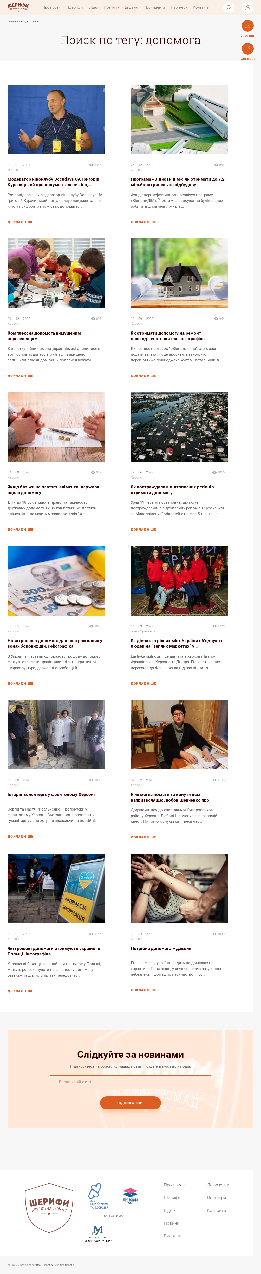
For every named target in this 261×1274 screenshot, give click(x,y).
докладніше (20, 223)
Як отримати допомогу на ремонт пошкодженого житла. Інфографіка (168, 336)
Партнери (181, 8)
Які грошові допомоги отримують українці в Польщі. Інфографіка (54, 952)
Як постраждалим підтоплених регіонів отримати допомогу (172, 490)
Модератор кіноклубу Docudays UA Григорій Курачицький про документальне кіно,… (53, 183)
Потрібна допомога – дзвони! (162, 949)
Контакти (203, 8)
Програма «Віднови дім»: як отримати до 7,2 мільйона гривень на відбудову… (178, 183)
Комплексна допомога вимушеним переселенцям (44, 336)
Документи (157, 8)
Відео (95, 8)
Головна (14, 22)
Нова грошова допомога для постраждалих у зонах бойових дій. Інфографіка (55, 644)
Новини (112, 8)
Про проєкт (54, 8)
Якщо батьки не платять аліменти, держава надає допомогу (53, 490)
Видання (134, 8)
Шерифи (77, 8)
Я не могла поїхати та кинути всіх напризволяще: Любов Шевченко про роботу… (170, 798)
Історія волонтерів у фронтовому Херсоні (51, 795)
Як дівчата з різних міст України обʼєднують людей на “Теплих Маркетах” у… (177, 644)
